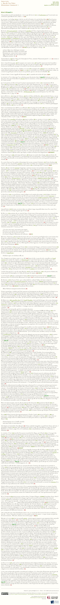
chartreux (3, 304)
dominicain (29, 92)
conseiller (12, 119)
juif (38, 172)
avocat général (13, 31)
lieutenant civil (11, 145)
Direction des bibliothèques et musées (38, 597)
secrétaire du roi (16, 178)
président (28, 31)
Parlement (16, 38)
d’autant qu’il (25, 260)
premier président (6, 38)
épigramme (10, 253)
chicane (23, 79)
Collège (3, 454)
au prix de (45, 197)
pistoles (20, 164)
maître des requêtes (26, 130)
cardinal (42, 69)
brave (22, 372)
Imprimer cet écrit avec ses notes (51, 5)
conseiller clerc (16, 300)
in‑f (6, 241)
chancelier (14, 133)
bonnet (8, 460)
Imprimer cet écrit (55, 4)
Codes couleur (56, 2)
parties (31, 545)
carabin (40, 197)
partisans (54, 574)
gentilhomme (7, 334)
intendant (28, 267)
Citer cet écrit (56, 3)
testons (21, 349)
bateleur (3, 436)
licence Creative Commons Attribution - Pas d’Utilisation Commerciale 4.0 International (29, 594)
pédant (32, 269)
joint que (51, 196)
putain (25, 518)
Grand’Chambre (27, 300)
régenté (54, 452)
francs (12, 151)
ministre (17, 168)
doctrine (53, 482)
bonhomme (42, 15)
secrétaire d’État (46, 178)
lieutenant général (20, 281)
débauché (22, 128)
